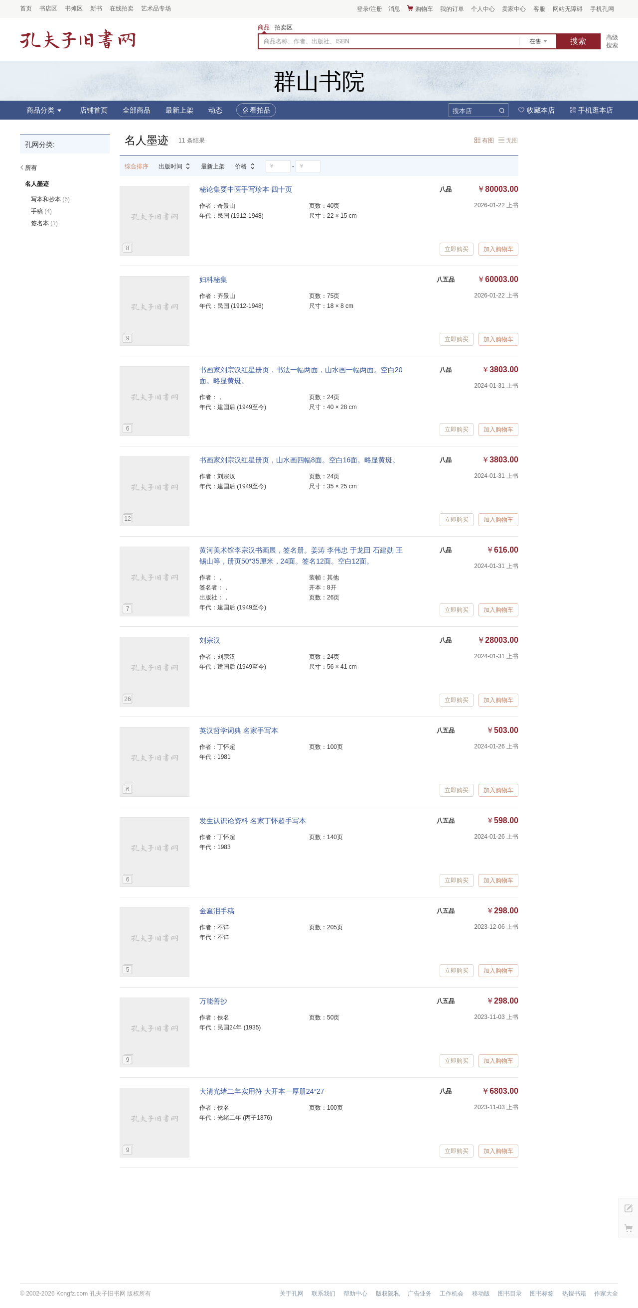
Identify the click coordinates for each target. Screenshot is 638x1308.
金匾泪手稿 (216, 911)
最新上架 (179, 110)
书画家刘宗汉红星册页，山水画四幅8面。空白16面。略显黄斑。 (299, 460)
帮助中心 (355, 1293)
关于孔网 (292, 1293)
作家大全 (606, 1293)
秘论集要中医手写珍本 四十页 (245, 189)
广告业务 (420, 1293)
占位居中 (78, 39)
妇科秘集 (213, 280)
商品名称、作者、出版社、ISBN (306, 41)
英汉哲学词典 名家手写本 (238, 730)
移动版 (481, 1293)
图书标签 (542, 1293)
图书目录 (510, 1293)
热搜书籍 (574, 1293)
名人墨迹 (37, 183)
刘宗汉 (209, 640)
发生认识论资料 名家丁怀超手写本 (252, 821)
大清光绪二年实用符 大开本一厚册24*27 (261, 1091)
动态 (215, 110)
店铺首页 (94, 110)
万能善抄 (213, 1001)
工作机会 (452, 1293)
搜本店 (462, 111)
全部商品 (137, 110)
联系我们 (323, 1293)
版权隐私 (388, 1293)
